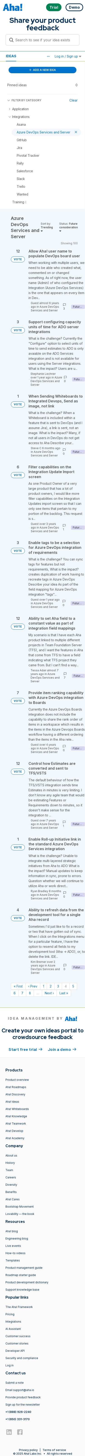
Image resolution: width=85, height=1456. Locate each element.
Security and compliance (21, 1358)
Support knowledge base (22, 1289)
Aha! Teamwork (15, 1123)
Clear (73, 100)
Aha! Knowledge (16, 1116)
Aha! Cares (12, 1199)
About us (11, 1155)
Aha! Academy (14, 1138)
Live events (13, 1246)
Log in (9, 1365)
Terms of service (54, 1450)
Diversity (11, 1184)
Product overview (17, 1079)
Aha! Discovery (15, 1094)
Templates (12, 1260)
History (10, 1162)
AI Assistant (13, 1329)
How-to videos (15, 1253)
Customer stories (16, 1343)
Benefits (11, 1192)
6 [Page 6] (15, 993)
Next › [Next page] (49, 993)
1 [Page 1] (43, 986)
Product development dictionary (26, 1282)
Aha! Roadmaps (15, 1087)
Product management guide (23, 1267)
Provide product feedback (23, 1397)
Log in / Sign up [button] (68, 56)
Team (9, 1170)
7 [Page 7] (22, 993)
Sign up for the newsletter (22, 1404)
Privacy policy (28, 1450)
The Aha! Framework (19, 1307)
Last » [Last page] (63, 993)
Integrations (13, 1321)
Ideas (11, 56)
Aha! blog (11, 1231)
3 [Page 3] (58, 986)
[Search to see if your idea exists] (44, 40)
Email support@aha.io (19, 1390)
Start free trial (25, 1049)
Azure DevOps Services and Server (45, 308)
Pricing (9, 1314)
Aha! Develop (14, 1131)
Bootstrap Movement (19, 1206)
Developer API (15, 1350)
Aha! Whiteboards (17, 1109)
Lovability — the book (19, 1214)
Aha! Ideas (12, 1101)
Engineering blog (16, 1238)
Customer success (18, 1336)
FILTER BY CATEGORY (24, 100)
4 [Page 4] (66, 986)
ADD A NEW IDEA (42, 70)
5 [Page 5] (73, 986)
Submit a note (14, 1382)
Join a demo (62, 1049)
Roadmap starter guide (20, 1275)
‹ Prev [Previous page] (32, 986)
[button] (48, 56)
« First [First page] (18, 986)
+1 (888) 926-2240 (18, 1412)
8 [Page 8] (30, 993)
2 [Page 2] (51, 986)
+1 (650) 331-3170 (17, 1419)
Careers (10, 1177)
